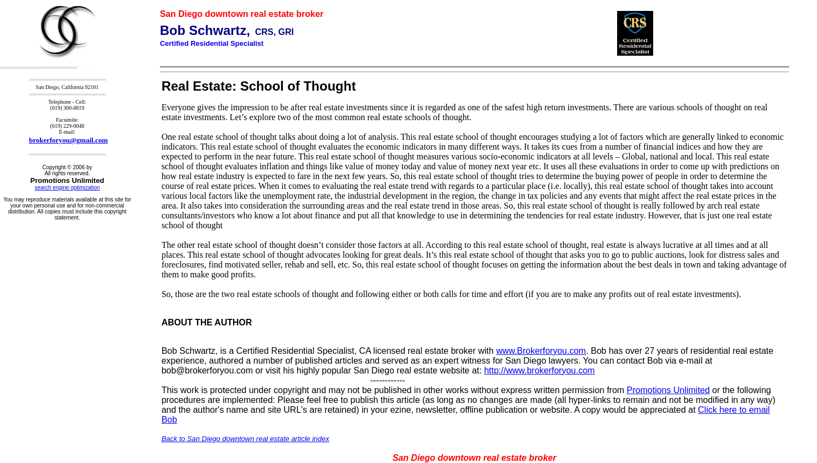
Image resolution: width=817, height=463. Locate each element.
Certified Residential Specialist (212, 43)
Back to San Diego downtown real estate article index (245, 439)
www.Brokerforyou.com (541, 350)
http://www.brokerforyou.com (539, 370)
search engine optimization (67, 188)
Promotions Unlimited (668, 390)
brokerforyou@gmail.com (68, 140)
